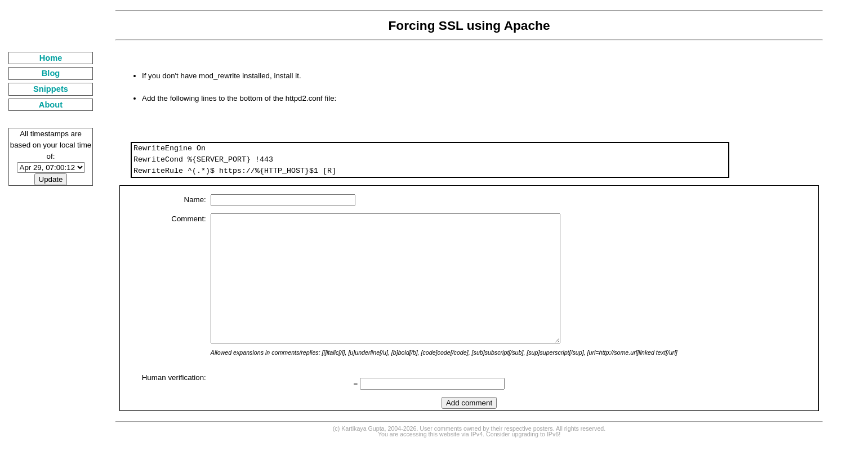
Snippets (50, 88)
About (51, 104)
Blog (51, 73)
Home (51, 57)
